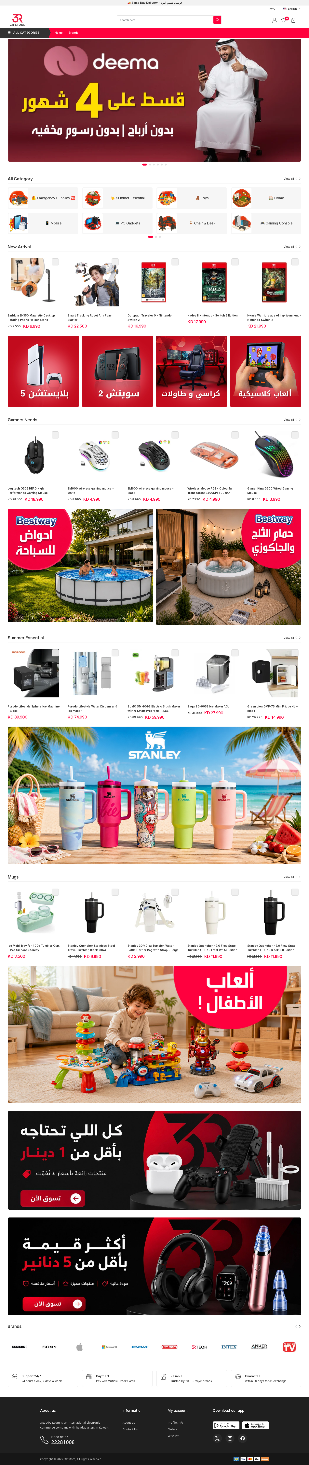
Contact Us (130, 1429)
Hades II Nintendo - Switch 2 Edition (212, 315)
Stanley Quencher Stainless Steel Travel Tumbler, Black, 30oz (91, 948)
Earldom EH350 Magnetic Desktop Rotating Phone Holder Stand (31, 317)
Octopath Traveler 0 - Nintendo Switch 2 (150, 317)
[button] (144, 165)
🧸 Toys (202, 198)
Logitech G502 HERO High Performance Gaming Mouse (28, 490)
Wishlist (173, 1436)
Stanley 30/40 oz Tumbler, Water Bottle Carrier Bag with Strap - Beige (153, 948)
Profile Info (175, 1422)
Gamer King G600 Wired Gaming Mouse (270, 490)
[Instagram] (230, 1438)
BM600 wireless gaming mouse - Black (151, 490)
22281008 (63, 1442)
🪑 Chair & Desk (202, 223)
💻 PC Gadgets (127, 223)
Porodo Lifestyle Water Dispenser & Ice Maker (92, 708)
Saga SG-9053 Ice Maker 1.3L (208, 706)
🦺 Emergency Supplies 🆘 (53, 198)
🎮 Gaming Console (276, 223)
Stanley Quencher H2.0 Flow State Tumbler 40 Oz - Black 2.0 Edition (271, 948)
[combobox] (272, 9)
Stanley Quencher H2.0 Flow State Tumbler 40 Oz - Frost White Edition (212, 948)
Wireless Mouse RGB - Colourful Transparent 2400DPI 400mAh (210, 490)
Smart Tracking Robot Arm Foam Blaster (90, 317)
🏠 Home (276, 198)
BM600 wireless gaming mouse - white (91, 490)
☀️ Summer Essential (128, 198)
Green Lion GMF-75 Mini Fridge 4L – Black (272, 708)
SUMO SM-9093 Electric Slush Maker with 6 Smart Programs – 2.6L (154, 708)
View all (289, 179)
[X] (217, 1438)
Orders (172, 1429)
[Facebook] (242, 1438)
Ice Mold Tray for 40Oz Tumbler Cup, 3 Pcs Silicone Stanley (34, 948)
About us (129, 1422)
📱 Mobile (53, 223)
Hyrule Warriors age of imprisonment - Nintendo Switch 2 (274, 317)
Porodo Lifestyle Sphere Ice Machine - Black (34, 708)
